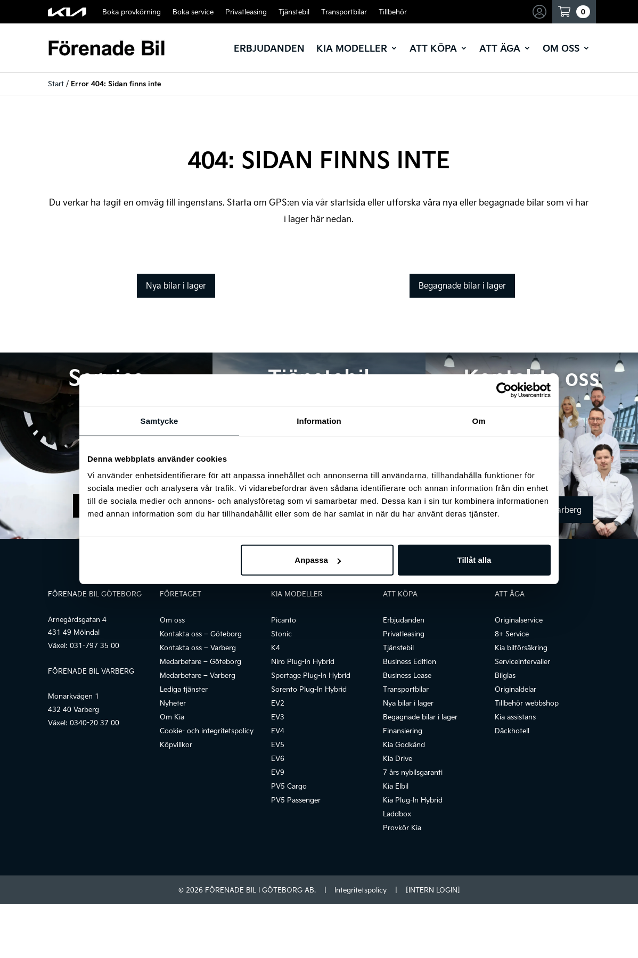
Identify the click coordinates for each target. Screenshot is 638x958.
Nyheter (173, 703)
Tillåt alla (474, 559)
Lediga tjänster (184, 689)
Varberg (566, 509)
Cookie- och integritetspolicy (206, 730)
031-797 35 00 (94, 645)
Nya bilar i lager (176, 285)
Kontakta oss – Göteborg (201, 633)
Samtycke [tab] (159, 420)
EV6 (277, 758)
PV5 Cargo (289, 786)
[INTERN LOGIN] (433, 890)
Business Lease (407, 675)
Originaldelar (515, 689)
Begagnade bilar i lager (462, 285)
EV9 (277, 772)
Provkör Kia (402, 827)
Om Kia (172, 717)
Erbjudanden (269, 48)
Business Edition (409, 661)
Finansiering (402, 730)
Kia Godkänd (404, 744)
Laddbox (397, 813)
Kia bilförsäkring (521, 647)
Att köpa (433, 48)
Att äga (499, 48)
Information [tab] (319, 420)
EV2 (277, 703)
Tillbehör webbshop (527, 703)
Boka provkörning (131, 12)
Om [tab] (478, 420)
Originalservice (519, 620)
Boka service (193, 12)
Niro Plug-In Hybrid (302, 661)
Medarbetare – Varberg (197, 675)
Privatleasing (246, 12)
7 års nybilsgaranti (413, 772)
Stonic (281, 633)
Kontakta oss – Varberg (198, 647)
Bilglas (505, 675)
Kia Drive (397, 758)
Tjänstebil (294, 12)
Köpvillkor (176, 744)
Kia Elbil (395, 786)
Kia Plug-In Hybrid (413, 800)
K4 (275, 647)
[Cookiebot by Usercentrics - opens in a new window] (504, 390)
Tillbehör (393, 12)
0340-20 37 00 (94, 722)
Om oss (561, 48)
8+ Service (512, 633)
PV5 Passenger (296, 800)
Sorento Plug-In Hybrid (309, 689)
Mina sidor (541, 11)
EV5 (277, 744)
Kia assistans (515, 717)
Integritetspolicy (360, 890)
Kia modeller (351, 48)
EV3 (277, 717)
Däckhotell (512, 730)
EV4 (277, 730)
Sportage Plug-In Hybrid (310, 675)
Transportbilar (344, 12)
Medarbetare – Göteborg (200, 661)
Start (56, 83)
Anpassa (318, 559)
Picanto (283, 620)
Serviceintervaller (522, 661)
